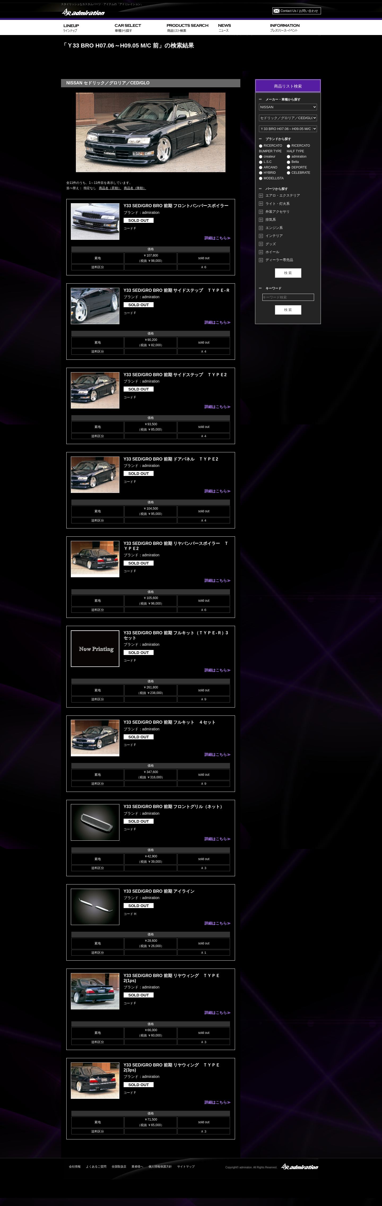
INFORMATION (294, 27)
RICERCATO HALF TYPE (298, 148)
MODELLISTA (271, 178)
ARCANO (268, 167)
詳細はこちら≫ (218, 238)
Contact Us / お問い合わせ (299, 11)
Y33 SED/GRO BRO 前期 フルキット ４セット (170, 722)
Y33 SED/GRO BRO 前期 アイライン (159, 891)
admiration (296, 156)
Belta (293, 162)
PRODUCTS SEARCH (190, 27)
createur (267, 156)
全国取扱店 (119, 1166)
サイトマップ (186, 1166)
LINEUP (87, 27)
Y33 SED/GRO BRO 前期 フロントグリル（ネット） (174, 806)
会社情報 (75, 1166)
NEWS (242, 27)
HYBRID (267, 173)
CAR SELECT (138, 27)
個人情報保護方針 (160, 1166)
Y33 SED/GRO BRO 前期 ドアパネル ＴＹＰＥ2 (171, 459)
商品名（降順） (135, 188)
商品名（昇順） (110, 188)
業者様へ (137, 1166)
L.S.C (265, 162)
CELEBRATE (298, 173)
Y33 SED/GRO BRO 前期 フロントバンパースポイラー (176, 205)
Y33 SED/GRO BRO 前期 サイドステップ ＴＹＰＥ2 (175, 374)
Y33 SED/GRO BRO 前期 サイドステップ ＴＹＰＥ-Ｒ (177, 290)
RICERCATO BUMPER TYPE (270, 148)
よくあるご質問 (96, 1166)
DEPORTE (297, 167)
